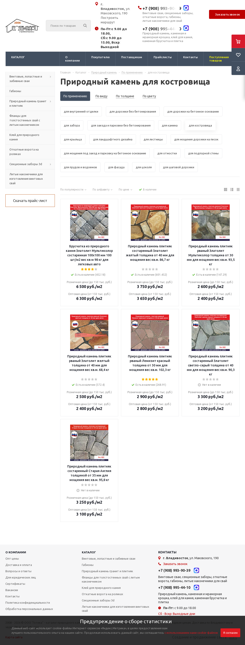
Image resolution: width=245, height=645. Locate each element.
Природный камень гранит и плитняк (107, 571)
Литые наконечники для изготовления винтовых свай (115, 608)
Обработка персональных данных (29, 608)
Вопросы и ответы (18, 571)
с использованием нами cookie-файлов (191, 632)
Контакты (190, 57)
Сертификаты (15, 583)
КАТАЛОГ (18, 57)
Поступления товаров (219, 58)
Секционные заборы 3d (98, 600)
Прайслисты (163, 57)
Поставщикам (131, 57)
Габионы (88, 564)
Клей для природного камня (101, 587)
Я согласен (230, 632)
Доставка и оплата (18, 564)
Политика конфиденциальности (27, 602)
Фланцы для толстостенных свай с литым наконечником (111, 579)
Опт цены (12, 558)
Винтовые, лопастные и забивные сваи (108, 558)
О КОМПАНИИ (15, 552)
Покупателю (100, 57)
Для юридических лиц (20, 577)
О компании (72, 58)
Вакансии (11, 590)
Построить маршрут (109, 20)
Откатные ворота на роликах (102, 594)
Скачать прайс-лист (30, 201)
